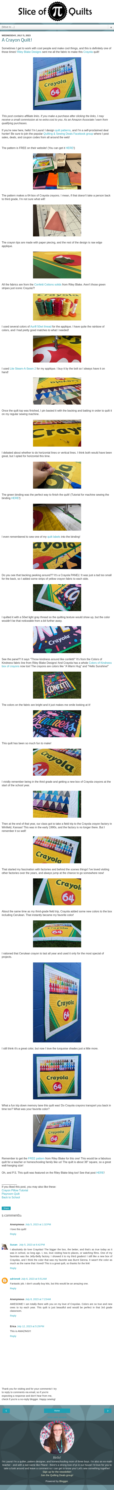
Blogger (63, 1481)
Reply (13, 1234)
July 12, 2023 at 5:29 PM (30, 1326)
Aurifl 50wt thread (40, 326)
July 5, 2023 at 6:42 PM (32, 1244)
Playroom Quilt (11, 1193)
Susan (14, 1244)
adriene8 (15, 1278)
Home (57, 1411)
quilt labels (53, 536)
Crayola (88, 51)
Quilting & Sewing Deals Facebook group (68, 133)
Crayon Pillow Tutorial (15, 1190)
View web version (57, 1417)
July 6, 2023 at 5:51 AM (34, 1278)
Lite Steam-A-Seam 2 (23, 368)
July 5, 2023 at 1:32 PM (38, 1224)
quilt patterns (63, 130)
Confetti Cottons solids (47, 284)
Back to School (11, 1197)
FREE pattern (36, 1158)
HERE (69, 148)
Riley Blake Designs (29, 51)
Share (6, 1208)
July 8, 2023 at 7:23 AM (38, 1299)
